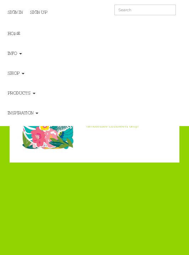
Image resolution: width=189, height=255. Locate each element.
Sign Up (39, 12)
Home (14, 33)
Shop (16, 73)
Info (15, 53)
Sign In (15, 12)
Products (22, 93)
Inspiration (23, 112)
